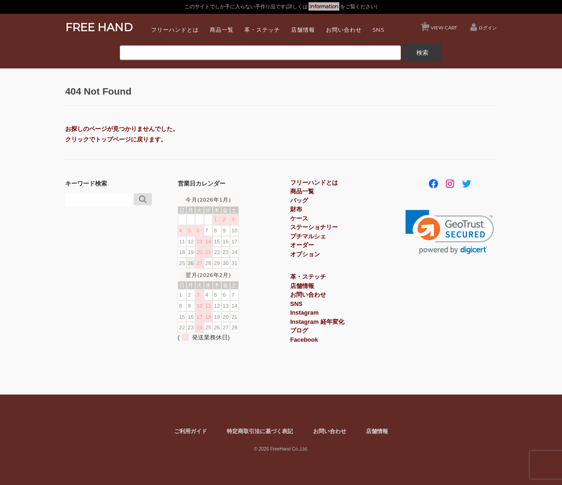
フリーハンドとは (175, 29)
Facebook (304, 339)
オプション (305, 254)
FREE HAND (99, 27)
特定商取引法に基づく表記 (260, 431)
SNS (378, 29)
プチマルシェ (308, 236)
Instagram (304, 312)
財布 (296, 209)
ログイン (487, 27)
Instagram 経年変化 (317, 321)
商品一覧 (222, 29)
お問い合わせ (344, 29)
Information (323, 6)
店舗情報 (303, 29)
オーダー (302, 245)
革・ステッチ (262, 29)
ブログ (299, 330)
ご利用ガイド (190, 431)
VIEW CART (440, 25)
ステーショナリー (314, 227)
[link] (450, 232)
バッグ (299, 200)
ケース (299, 218)
